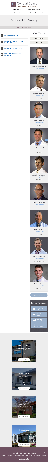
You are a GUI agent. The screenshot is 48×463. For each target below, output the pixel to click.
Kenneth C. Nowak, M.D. (39, 176)
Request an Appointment (39, 295)
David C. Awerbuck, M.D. (39, 67)
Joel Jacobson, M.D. (39, 148)
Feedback (27, 452)
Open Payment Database (30, 453)
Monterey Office (24, 345)
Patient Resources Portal (34, 9)
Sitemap (21, 452)
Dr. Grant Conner (39, 284)
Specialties (29, 12)
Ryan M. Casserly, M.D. (39, 257)
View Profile (39, 70)
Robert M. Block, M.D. (39, 94)
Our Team (21, 12)
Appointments (17, 9)
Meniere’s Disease (11, 36)
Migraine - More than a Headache (13, 42)
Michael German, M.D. (39, 121)
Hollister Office (24, 402)
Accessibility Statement (17, 453)
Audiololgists (39, 42)
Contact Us (44, 12)
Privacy (16, 452)
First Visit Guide (37, 314)
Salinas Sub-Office (24, 430)
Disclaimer (10, 452)
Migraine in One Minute (13, 48)
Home (7, 13)
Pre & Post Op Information (38, 320)
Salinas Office (24, 374)
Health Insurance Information (39, 325)
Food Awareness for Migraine (12, 54)
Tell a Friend (34, 452)
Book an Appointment (24, 360)
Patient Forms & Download (39, 309)
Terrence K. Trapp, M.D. (39, 203)
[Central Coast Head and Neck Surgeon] (24, 4)
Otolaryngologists (39, 38)
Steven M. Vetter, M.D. (39, 230)
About (13, 12)
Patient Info (37, 12)
